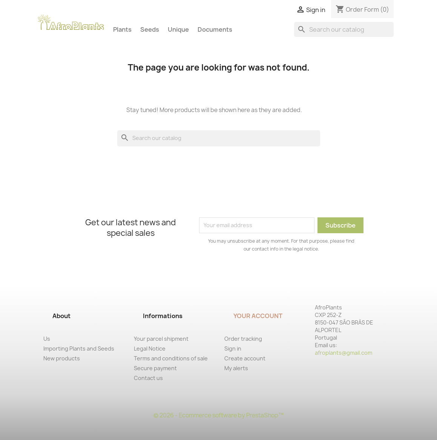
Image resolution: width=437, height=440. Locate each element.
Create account (244, 358)
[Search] (344, 29)
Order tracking (243, 338)
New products (61, 358)
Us (46, 338)
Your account (257, 316)
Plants (122, 29)
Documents (215, 29)
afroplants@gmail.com (343, 352)
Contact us (148, 378)
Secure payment (155, 368)
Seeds (149, 29)
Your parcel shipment (161, 338)
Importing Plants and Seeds (78, 348)
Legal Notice (150, 348)
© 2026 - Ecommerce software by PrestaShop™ (218, 415)
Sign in (232, 348)
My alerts (236, 368)
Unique (178, 29)
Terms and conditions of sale (171, 358)
